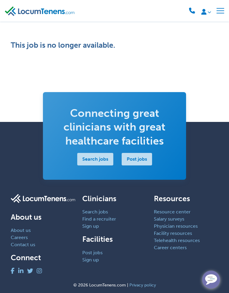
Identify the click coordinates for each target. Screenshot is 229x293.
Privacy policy (142, 285)
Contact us (23, 244)
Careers (19, 237)
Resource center (172, 212)
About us (21, 230)
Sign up (90, 226)
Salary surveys (169, 219)
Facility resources (173, 233)
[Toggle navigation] (220, 11)
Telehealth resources (177, 240)
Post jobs (137, 159)
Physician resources (176, 226)
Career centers (170, 247)
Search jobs (95, 159)
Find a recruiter (99, 219)
